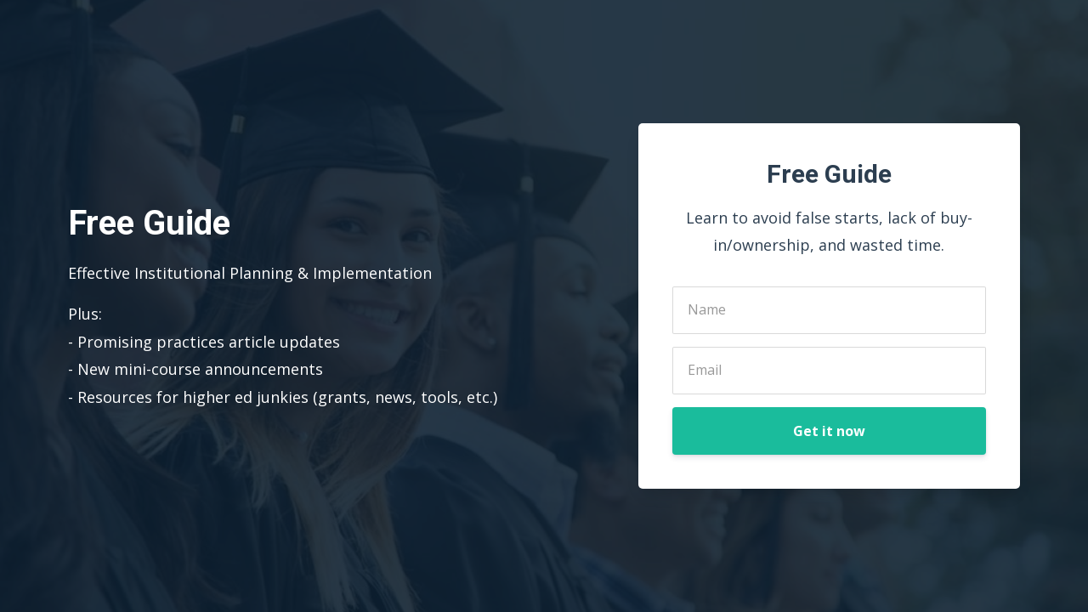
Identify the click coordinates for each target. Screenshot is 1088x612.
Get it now (829, 431)
